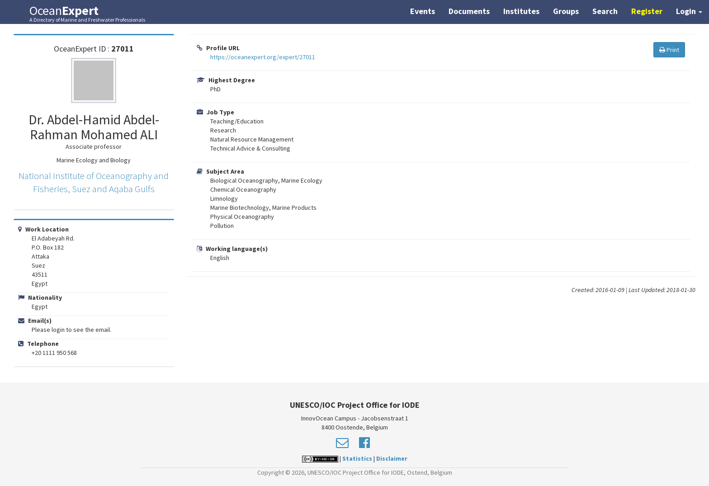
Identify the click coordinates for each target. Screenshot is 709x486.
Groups (566, 11)
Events (422, 11)
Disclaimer (391, 458)
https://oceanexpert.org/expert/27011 (262, 57)
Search (605, 11)
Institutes (521, 11)
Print (669, 50)
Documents (469, 11)
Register (646, 11)
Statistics (357, 458)
